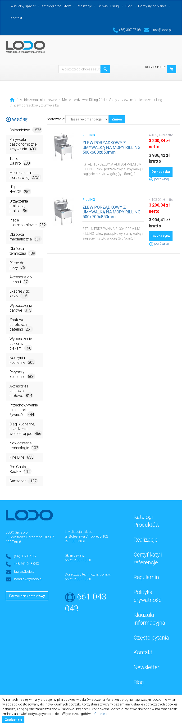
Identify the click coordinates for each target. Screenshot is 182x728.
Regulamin (146, 577)
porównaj (159, 179)
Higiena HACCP (20, 189)
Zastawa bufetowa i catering (21, 325)
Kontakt (16, 18)
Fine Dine (21, 457)
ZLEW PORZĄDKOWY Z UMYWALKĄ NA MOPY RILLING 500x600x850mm (111, 147)
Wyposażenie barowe (20, 308)
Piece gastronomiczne (26, 223)
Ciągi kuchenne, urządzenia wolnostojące (25, 429)
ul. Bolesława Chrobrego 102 (86, 536)
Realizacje (84, 6)
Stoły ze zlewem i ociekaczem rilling (135, 100)
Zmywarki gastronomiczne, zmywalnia (23, 144)
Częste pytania (151, 638)
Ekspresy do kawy (19, 294)
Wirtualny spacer (23, 6)
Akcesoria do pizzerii (20, 280)
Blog (128, 6)
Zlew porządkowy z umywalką (36, 105)
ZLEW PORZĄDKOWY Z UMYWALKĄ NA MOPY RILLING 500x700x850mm (111, 212)
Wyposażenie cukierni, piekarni (20, 343)
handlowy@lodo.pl (28, 579)
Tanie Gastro (20, 161)
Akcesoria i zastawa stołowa (21, 391)
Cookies (100, 714)
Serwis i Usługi (108, 6)
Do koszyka (160, 172)
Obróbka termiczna (22, 251)
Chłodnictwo (25, 130)
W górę (16, 119)
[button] (171, 69)
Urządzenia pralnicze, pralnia (18, 206)
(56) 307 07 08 (127, 30)
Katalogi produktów (56, 6)
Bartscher (23, 481)
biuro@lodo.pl (158, 30)
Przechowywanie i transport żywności (23, 410)
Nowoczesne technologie (24, 446)
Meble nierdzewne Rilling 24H (83, 100)
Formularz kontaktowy (27, 596)
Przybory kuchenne (22, 374)
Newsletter (146, 667)
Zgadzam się (13, 719)
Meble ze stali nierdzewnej (39, 100)
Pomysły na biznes (152, 6)
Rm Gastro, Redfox (20, 469)
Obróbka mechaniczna (25, 237)
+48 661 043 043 (26, 564)
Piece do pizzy (17, 265)
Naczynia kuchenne (22, 360)
